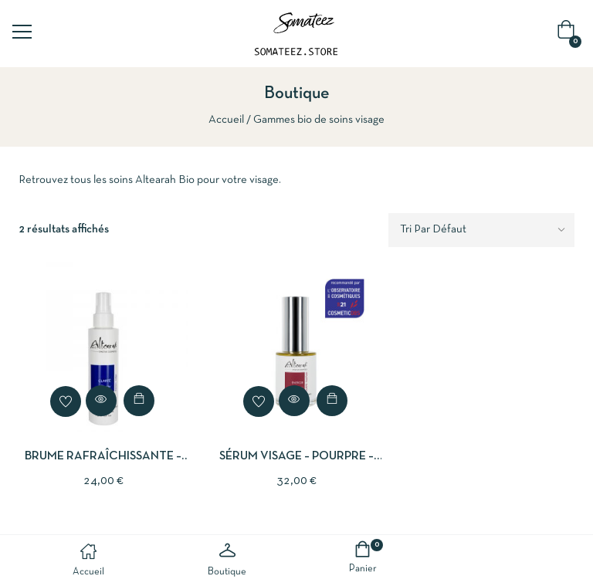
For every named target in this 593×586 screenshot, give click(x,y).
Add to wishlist (65, 401)
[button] (569, 33)
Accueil (226, 119)
